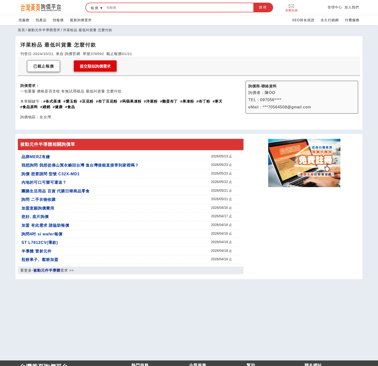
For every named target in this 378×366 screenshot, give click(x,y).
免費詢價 (291, 7)
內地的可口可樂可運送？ (44, 182)
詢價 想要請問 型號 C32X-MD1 (50, 174)
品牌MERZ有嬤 (35, 157)
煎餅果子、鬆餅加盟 (39, 259)
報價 (95, 8)
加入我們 (351, 7)
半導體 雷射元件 (36, 251)
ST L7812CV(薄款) (39, 242)
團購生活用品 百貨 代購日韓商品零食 (55, 191)
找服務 (24, 20)
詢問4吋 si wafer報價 (41, 234)
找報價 (58, 20)
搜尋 (263, 7)
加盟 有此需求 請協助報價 (45, 225)
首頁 (21, 30)
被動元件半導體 (46, 270)
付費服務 (352, 20)
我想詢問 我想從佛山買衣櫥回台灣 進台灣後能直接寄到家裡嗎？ (80, 165)
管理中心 (335, 7)
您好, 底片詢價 (35, 216)
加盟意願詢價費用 (37, 208)
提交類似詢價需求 (95, 66)
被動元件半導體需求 (44, 30)
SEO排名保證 (303, 20)
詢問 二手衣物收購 (38, 199)
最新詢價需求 (81, 20)
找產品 (41, 20)
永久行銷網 (330, 20)
